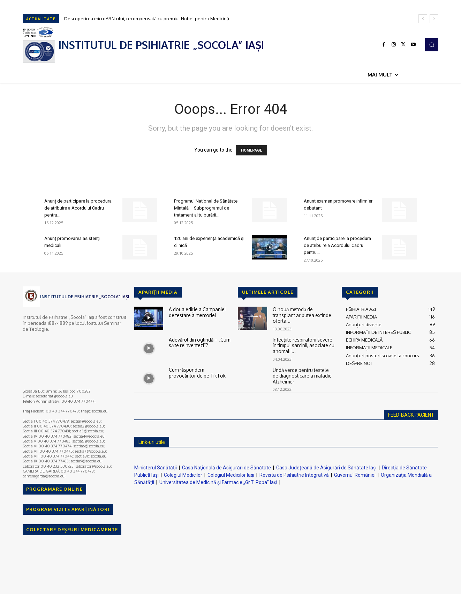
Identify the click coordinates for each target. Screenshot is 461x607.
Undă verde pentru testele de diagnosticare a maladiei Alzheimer (301, 375)
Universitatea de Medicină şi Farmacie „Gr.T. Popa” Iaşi (218, 482)
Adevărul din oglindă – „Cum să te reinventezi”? (199, 342)
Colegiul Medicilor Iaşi (230, 475)
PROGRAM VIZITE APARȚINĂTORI (67, 509)
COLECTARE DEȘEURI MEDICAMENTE (72, 529)
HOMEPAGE (251, 150)
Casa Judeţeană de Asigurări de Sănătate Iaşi (326, 467)
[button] (431, 44)
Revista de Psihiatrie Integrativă (294, 475)
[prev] (422, 18)
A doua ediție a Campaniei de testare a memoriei (199, 311)
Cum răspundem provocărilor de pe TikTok (199, 372)
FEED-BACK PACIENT (411, 415)
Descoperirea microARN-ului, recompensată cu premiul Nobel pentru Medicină (146, 18)
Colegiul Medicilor (183, 475)
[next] (434, 18)
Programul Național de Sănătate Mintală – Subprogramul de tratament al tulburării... (205, 208)
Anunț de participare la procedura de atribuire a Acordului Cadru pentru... (78, 208)
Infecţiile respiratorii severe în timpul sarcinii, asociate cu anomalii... (302, 345)
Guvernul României (355, 475)
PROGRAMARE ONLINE (54, 489)
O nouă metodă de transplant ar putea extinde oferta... (304, 311)
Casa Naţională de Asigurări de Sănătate (226, 467)
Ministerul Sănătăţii (155, 467)
